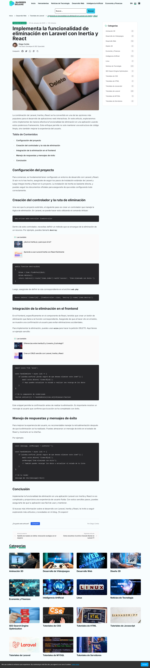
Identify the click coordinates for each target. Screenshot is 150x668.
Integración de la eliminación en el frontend (36, 150)
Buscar (91, 11)
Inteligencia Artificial (95, 3)
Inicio (33, 3)
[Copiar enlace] (37, 51)
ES (135, 3)
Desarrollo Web (78, 3)
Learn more (75, 664)
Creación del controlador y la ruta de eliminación (38, 145)
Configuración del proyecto (28, 140)
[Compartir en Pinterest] (34, 51)
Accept (144, 664)
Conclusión (21, 160)
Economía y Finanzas (113, 3)
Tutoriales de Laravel (37, 16)
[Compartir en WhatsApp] (30, 51)
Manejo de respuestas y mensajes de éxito (35, 155)
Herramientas (43, 3)
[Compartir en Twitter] (26, 51)
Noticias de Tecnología (60, 3)
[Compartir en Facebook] (22, 51)
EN (131, 3)
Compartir (35, 523)
